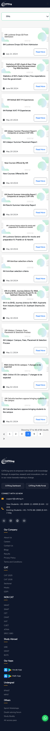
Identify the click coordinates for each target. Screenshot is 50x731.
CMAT (6, 617)
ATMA (6, 629)
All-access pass (10, 720)
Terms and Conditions (13, 562)
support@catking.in (14, 498)
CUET (6, 625)
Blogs (6, 550)
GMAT (6, 651)
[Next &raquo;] (3, 438)
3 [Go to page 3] (21, 434)
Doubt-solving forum (12, 712)
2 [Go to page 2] (15, 434)
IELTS (6, 655)
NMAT (6, 605)
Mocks (6, 587)
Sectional (8, 583)
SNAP (6, 609)
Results (7, 554)
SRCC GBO (8, 633)
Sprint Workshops (11, 708)
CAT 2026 (8, 579)
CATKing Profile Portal (37, 486)
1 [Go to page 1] (9, 434)
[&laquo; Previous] (3, 434)
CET (5, 613)
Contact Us (8, 545)
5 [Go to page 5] (34, 434)
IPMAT (7, 690)
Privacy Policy (10, 558)
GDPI (6, 591)
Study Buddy (9, 716)
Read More (40, 52)
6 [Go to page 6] (40, 434)
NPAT (6, 694)
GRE (6, 647)
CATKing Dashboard (13, 486)
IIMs (8, 16)
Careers (7, 541)
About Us (8, 537)
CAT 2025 (8, 575)
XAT (5, 621)
